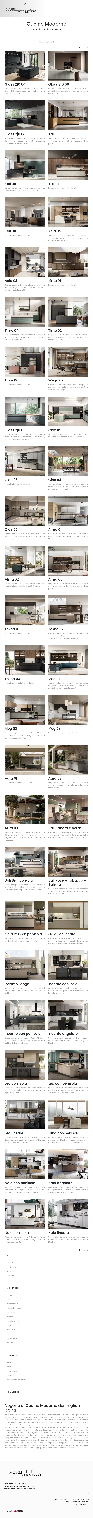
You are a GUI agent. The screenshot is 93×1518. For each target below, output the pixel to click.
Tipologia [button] (12, 1355)
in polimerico (12, 1338)
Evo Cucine (11, 1267)
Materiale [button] (12, 1288)
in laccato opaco (14, 1308)
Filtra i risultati (46, 42)
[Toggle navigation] (89, 8)
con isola (10, 1366)
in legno (10, 1317)
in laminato (11, 1312)
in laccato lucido (14, 1304)
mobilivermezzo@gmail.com (22, 1486)
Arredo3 (10, 1262)
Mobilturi (10, 1275)
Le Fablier (10, 1271)
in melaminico (13, 1321)
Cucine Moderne (54, 29)
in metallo (11, 1325)
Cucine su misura (27, 1489)
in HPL (9, 1299)
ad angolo (11, 1362)
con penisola (12, 1371)
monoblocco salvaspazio (17, 1379)
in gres (9, 1295)
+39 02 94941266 (20, 1484)
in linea (9, 1375)
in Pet (9, 1334)
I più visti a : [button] (13, 1392)
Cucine (42, 29)
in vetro (10, 1343)
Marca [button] (11, 1255)
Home (34, 29)
